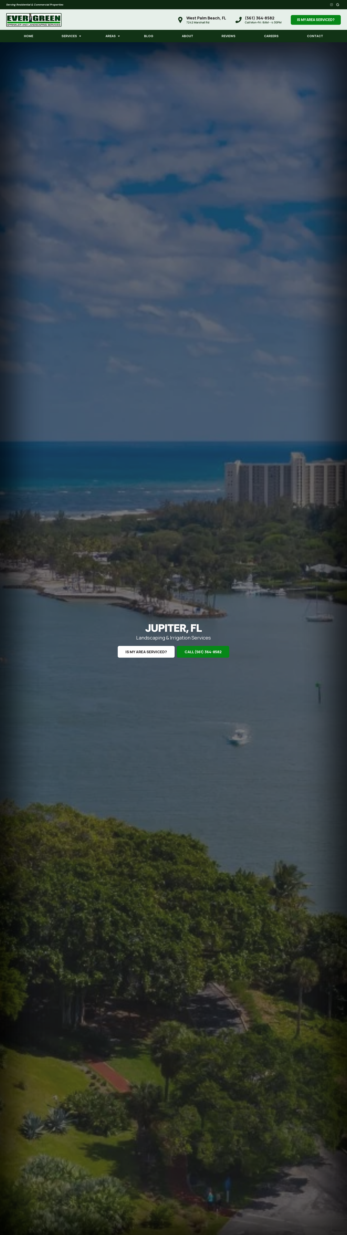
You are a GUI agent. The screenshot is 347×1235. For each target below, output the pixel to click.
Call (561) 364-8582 (203, 651)
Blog (148, 36)
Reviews (228, 36)
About (187, 36)
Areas (111, 36)
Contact (315, 36)
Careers (271, 36)
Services (69, 36)
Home (28, 36)
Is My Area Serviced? (316, 19)
